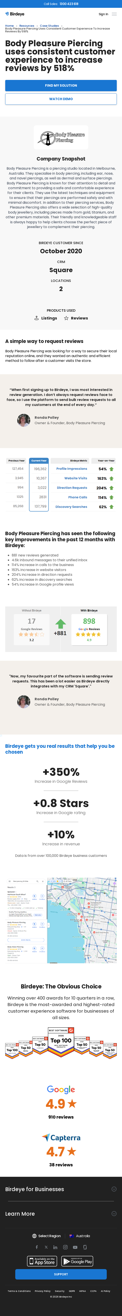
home (9, 26)
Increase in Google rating (61, 812)
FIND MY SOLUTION (61, 85)
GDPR (72, 1291)
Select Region (46, 1236)
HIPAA (82, 1291)
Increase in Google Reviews (61, 781)
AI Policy (105, 1291)
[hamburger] (113, 14)
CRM (61, 261)
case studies (49, 26)
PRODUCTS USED (61, 310)
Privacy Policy (43, 1291)
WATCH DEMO (61, 99)
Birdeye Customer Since (61, 242)
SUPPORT (61, 1274)
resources (26, 26)
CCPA (93, 1291)
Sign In (103, 14)
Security (59, 1291)
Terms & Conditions (19, 1291)
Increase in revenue (61, 844)
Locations (61, 280)
